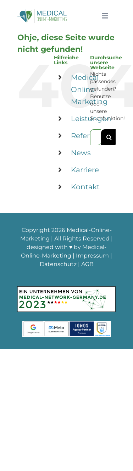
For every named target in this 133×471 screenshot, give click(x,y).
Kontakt (85, 187)
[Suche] (109, 137)
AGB (87, 264)
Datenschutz (58, 264)
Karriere (85, 170)
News (81, 152)
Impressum (92, 255)
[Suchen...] (95, 137)
